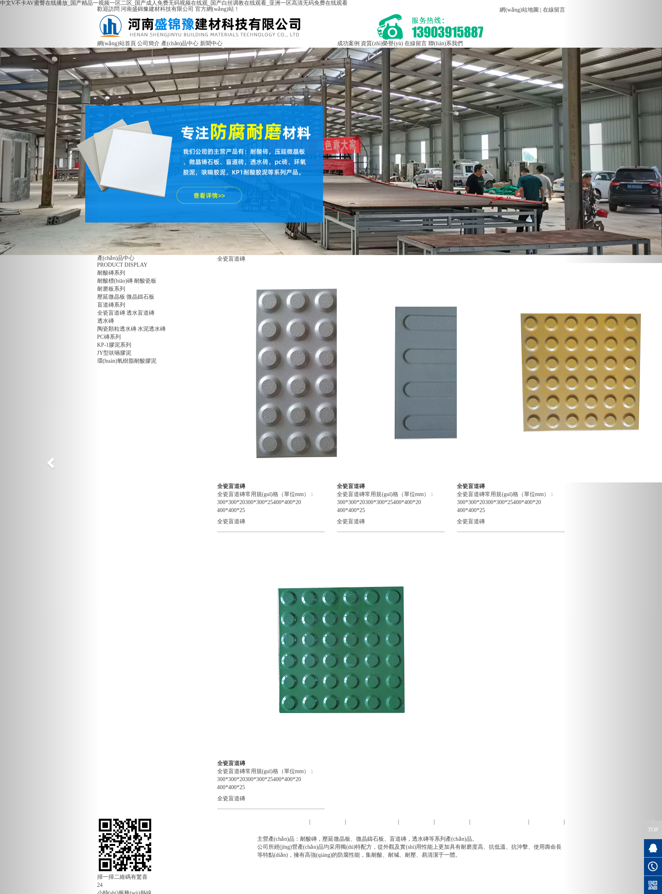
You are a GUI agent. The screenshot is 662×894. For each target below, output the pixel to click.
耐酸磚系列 (111, 273)
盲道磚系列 (111, 305)
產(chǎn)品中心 (180, 43)
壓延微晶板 (111, 297)
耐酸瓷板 (145, 281)
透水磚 (105, 321)
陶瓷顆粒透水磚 (116, 329)
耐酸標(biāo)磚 (115, 281)
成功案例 (348, 43)
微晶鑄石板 (140, 297)
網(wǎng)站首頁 (116, 43)
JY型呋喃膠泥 (114, 353)
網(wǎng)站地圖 (519, 10)
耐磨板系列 (111, 289)
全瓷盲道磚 (111, 313)
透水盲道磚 (140, 313)
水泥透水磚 (152, 329)
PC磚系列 (109, 337)
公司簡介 (148, 43)
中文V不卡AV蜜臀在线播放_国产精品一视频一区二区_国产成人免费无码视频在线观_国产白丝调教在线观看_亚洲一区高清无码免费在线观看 (174, 3)
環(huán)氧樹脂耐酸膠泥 (127, 361)
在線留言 (554, 10)
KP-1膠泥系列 (114, 345)
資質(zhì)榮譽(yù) (382, 43)
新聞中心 (211, 43)
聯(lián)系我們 (445, 43)
